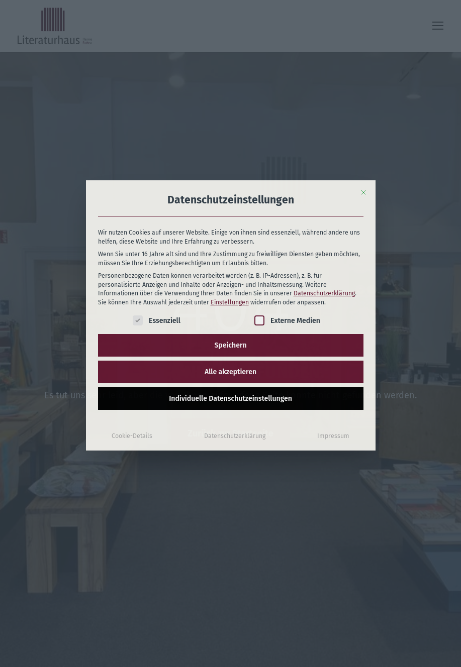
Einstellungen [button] (230, 227)
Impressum (333, 361)
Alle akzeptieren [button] (230, 297)
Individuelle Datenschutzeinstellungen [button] (230, 324)
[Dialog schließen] (363, 117)
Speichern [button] (230, 271)
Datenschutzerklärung (324, 219)
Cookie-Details (132, 361)
